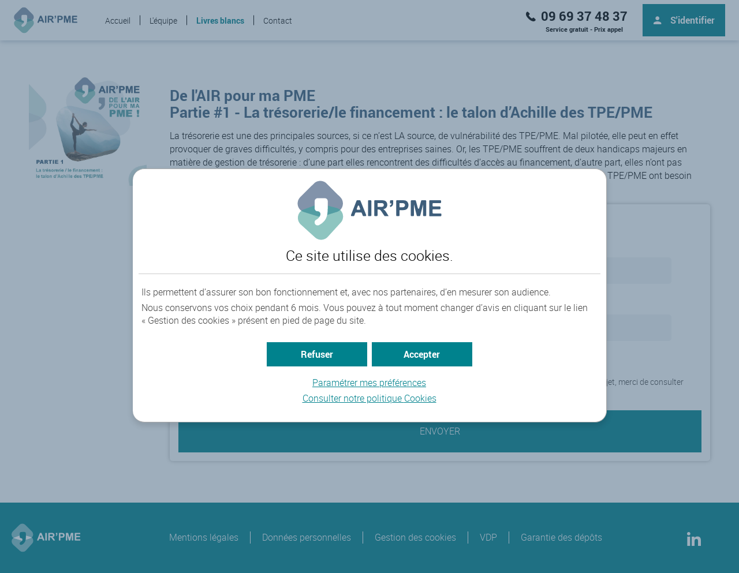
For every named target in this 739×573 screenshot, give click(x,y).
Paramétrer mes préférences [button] (369, 382)
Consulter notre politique (369, 398)
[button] (422, 354)
